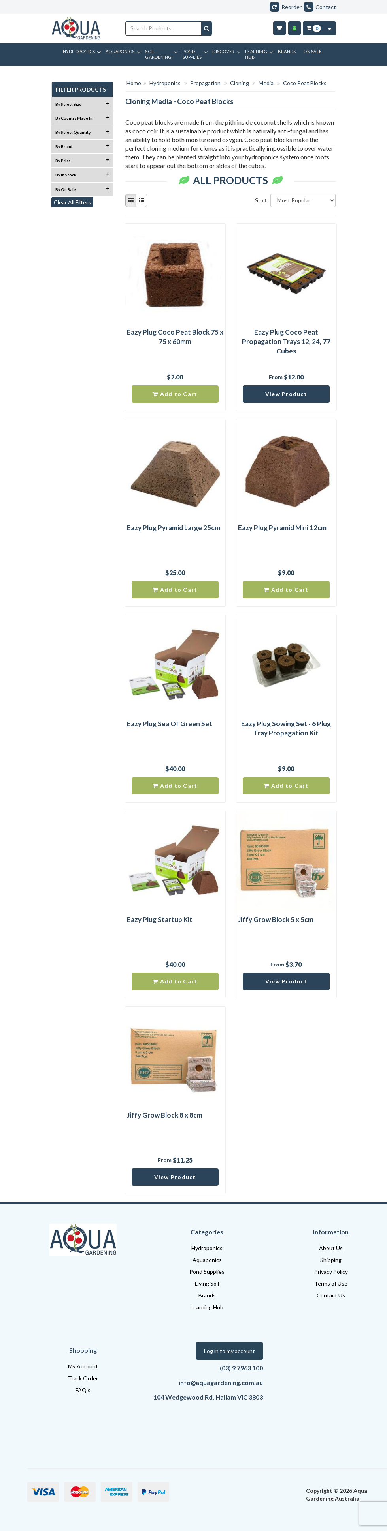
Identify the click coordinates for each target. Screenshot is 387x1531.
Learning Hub (207, 1307)
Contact (320, 7)
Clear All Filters (72, 202)
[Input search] (164, 28)
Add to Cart (175, 394)
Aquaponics (207, 1259)
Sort (259, 200)
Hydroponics (207, 1248)
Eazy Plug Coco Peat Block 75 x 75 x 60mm (175, 337)
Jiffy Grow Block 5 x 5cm (275, 919)
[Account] (294, 28)
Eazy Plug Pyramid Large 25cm (173, 527)
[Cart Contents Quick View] (329, 28)
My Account (83, 1366)
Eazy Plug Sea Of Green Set (169, 724)
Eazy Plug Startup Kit (160, 919)
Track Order (83, 1378)
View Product (286, 394)
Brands (207, 1295)
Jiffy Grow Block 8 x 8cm (164, 1115)
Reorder (286, 7)
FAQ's (83, 1390)
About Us (331, 1248)
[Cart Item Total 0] (313, 28)
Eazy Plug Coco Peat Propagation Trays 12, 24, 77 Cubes (286, 341)
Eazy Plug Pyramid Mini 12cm (282, 527)
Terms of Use (330, 1283)
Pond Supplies (207, 1271)
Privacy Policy (331, 1271)
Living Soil (207, 1283)
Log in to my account (229, 1351)
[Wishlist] (279, 28)
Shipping (331, 1259)
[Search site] (206, 28)
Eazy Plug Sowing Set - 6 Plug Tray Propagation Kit (286, 728)
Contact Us (331, 1295)
